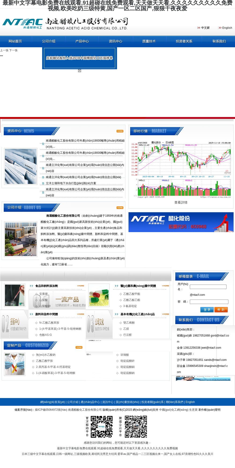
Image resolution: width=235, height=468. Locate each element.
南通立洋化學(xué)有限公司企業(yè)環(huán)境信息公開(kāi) (83, 177)
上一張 (4, 50)
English (190, 402)
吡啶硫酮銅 (128, 367)
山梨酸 (43, 300)
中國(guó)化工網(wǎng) (173, 409)
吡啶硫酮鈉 (128, 373)
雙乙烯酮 (129, 322)
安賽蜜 (43, 294)
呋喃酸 (125, 354)
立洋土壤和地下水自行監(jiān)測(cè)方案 (71, 183)
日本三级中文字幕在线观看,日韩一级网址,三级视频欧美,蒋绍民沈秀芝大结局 (69, 454)
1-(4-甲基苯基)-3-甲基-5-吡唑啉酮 (60, 328)
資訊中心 (108, 402)
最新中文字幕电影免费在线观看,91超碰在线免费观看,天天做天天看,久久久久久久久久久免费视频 (117, 448)
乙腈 (126, 328)
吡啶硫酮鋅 (128, 360)
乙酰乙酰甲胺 (44, 360)
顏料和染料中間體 (46, 314)
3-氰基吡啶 (130, 306)
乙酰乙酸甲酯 (131, 294)
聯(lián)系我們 (175, 402)
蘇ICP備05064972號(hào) (51, 409)
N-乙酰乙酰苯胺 (49, 322)
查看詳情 (180, 202)
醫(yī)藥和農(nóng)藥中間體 (138, 286)
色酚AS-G (45, 334)
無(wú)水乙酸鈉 (45, 354)
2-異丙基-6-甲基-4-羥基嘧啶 (53, 367)
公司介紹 (72, 402)
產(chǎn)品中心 (90, 402)
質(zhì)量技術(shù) (127, 402)
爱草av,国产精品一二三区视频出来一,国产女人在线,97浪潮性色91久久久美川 (165, 454)
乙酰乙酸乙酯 (131, 300)
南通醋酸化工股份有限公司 (85, 409)
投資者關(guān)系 (152, 402)
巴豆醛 (127, 334)
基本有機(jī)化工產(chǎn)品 (138, 314)
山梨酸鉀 (45, 306)
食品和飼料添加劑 (46, 286)
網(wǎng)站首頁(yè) (52, 402)
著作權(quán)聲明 (209, 409)
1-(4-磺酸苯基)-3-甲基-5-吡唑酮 (55, 373)
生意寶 (193, 409)
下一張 (13, 50)
